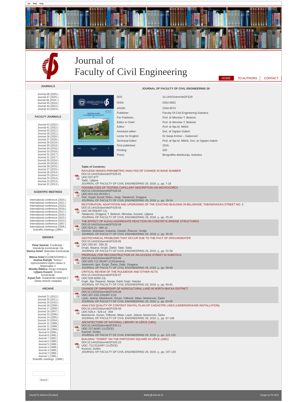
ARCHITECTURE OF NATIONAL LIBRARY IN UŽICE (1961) (118, 322)
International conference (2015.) (48, 217)
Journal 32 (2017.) (48, 154)
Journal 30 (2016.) (48, 160)
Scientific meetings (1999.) (48, 229)
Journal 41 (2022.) (48, 127)
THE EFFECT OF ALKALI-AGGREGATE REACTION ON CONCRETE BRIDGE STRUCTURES (140, 221)
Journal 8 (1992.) (48, 335)
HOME (226, 78)
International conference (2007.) (48, 223)
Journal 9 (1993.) (48, 332)
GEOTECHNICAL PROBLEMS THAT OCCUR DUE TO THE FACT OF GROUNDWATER (136, 238)
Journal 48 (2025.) (48, 94)
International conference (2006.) (48, 226)
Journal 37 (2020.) (48, 139)
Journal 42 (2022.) (48, 124)
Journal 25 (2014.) (48, 175)
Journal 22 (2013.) (48, 184)
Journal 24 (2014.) (48, 178)
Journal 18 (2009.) (48, 305)
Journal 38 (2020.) (48, 136)
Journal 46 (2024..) (48, 100)
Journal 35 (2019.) (48, 145)
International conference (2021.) (48, 202)
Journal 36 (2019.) (48, 142)
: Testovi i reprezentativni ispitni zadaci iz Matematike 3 (48, 263)
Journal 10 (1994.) (48, 329)
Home (32, 395)
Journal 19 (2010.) (48, 302)
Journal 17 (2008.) (48, 308)
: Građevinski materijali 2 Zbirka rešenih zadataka (48, 279)
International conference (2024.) (48, 199)
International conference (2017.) (48, 211)
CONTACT (271, 78)
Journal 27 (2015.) (48, 169)
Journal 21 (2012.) (48, 296)
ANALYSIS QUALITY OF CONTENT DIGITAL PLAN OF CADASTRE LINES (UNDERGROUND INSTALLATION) (150, 305)
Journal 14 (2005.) (48, 317)
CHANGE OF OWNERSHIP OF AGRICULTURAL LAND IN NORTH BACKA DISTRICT (134, 288)
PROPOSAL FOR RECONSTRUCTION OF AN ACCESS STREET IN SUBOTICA (131, 254)
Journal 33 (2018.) (48, 151)
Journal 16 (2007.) (48, 311)
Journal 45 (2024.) (48, 103)
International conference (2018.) (48, 208)
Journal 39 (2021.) (48, 133)
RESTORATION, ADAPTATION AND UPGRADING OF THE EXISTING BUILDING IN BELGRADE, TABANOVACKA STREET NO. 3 (162, 204)
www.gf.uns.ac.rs (153, 394)
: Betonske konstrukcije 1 (48, 253)
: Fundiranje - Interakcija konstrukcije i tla (48, 247)
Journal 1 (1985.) (48, 356)
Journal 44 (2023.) (48, 106)
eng (41, 3)
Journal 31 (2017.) (48, 157)
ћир (35, 3)
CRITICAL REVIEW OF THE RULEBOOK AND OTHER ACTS (119, 271)
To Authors (43, 395)
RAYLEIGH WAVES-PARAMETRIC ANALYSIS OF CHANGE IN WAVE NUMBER (131, 170)
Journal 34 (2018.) (48, 148)
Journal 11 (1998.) (48, 326)
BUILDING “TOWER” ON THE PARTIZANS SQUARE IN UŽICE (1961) (125, 339)
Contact (53, 395)
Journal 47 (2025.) (48, 97)
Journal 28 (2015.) (48, 166)
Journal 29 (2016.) (48, 163)
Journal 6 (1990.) (48, 341)
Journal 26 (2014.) (48, 172)
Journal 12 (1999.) (48, 323)
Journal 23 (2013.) (48, 181)
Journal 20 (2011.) (48, 299)
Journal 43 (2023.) (48, 109)
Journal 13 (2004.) (48, 320)
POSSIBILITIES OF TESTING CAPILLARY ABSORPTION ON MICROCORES (129, 187)
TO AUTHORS (247, 78)
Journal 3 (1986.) (48, 350)
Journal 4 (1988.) (48, 347)
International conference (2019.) (48, 205)
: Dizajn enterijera (48, 269)
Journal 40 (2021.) (48, 130)
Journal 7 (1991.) (48, 338)
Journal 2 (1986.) (48, 353)
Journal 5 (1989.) (48, 344)
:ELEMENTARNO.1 (48, 257)
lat (29, 3)
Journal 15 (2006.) (48, 314)
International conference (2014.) (48, 220)
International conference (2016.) (48, 214)
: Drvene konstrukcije (48, 274)
